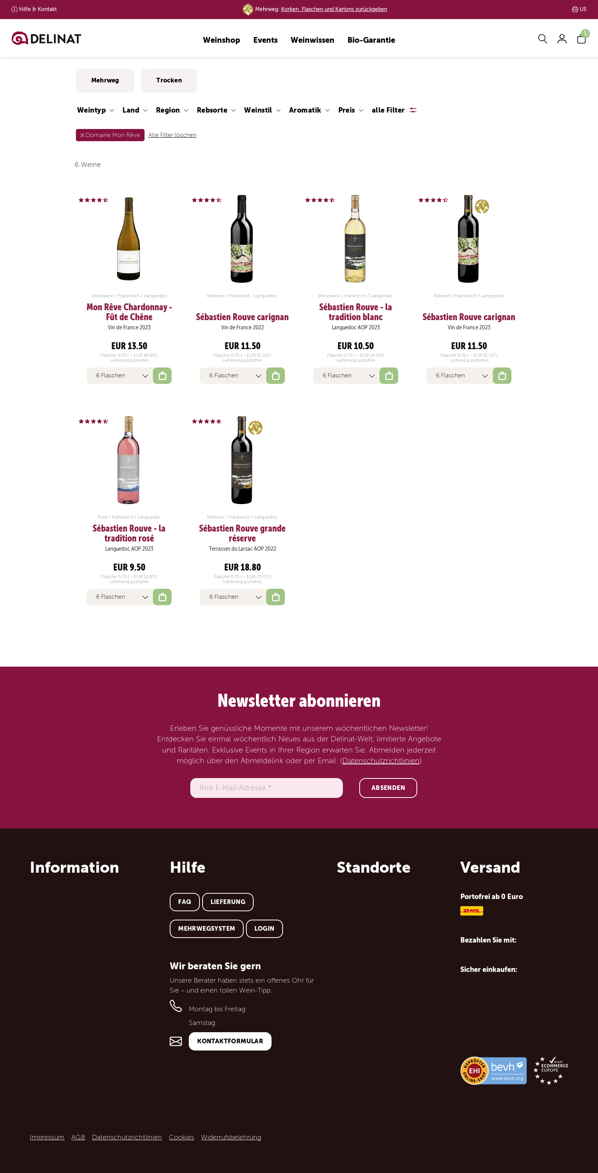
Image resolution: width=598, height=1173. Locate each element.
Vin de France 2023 (129, 327)
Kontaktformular (230, 1041)
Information (74, 867)
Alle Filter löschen (172, 135)
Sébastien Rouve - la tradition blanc (355, 312)
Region (168, 110)
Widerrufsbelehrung (231, 1137)
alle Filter (388, 110)
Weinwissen (312, 41)
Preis (346, 110)
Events (265, 41)
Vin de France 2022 (242, 327)
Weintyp (91, 110)
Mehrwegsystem (206, 928)
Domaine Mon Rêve (112, 135)
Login (264, 928)
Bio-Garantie (371, 41)
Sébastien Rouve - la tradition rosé (129, 534)
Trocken (169, 80)
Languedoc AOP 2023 (356, 327)
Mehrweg (105, 80)
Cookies (181, 1137)
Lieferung (228, 902)
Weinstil (258, 110)
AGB (78, 1137)
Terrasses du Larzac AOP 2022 (242, 548)
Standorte (374, 867)
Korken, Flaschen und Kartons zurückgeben (334, 9)
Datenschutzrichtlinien (381, 761)
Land (130, 110)
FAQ (184, 902)
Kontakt (38, 9)
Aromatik (305, 110)
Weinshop (221, 41)
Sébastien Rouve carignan (242, 317)
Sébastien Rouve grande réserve (242, 534)
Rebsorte (212, 110)
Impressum (47, 1137)
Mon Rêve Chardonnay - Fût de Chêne (129, 312)
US (583, 9)
